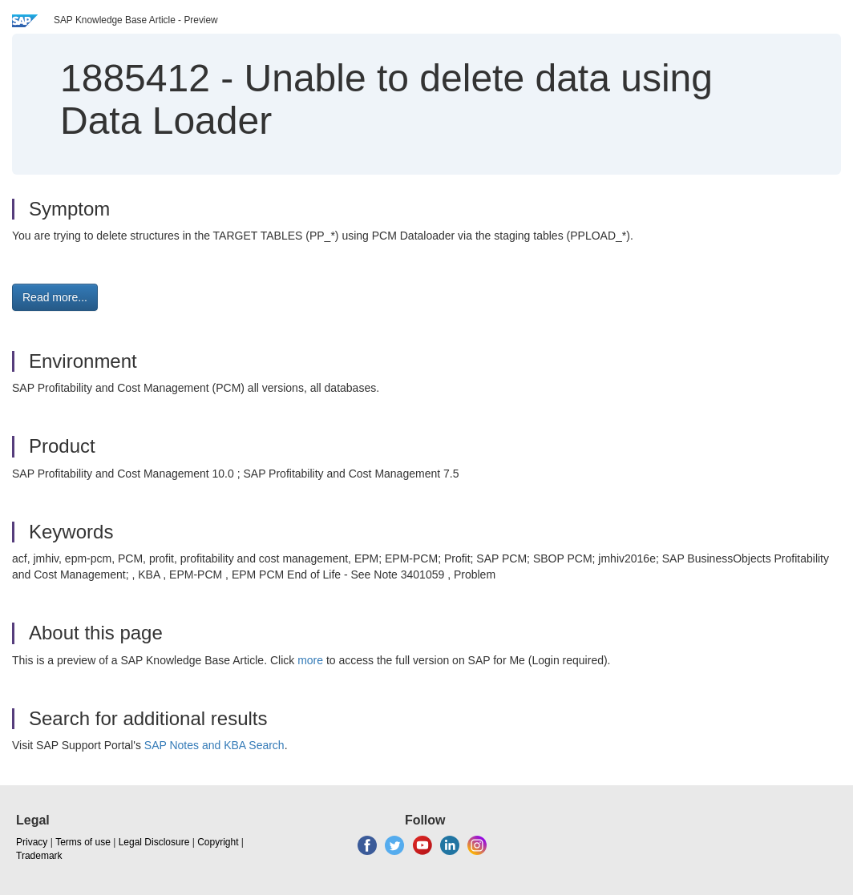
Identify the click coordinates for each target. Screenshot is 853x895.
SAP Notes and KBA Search (214, 745)
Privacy (31, 842)
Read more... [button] (54, 297)
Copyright (217, 842)
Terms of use (83, 842)
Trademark (39, 855)
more (310, 660)
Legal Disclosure (154, 842)
